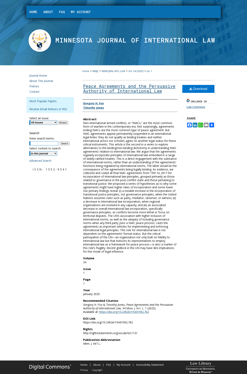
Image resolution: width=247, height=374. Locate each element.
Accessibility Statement (150, 364)
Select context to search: (45, 148)
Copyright (97, 369)
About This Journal (41, 81)
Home (85, 71)
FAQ (108, 364)
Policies (34, 86)
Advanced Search (40, 160)
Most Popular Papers (43, 101)
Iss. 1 (149, 71)
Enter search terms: (41, 138)
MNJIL (95, 71)
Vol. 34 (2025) (135, 71)
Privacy (84, 369)
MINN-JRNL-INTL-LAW (113, 71)
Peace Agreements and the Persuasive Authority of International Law (129, 88)
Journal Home (38, 75)
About (96, 364)
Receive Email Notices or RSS (48, 109)
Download (198, 88)
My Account (123, 364)
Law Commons (196, 107)
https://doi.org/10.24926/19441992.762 (124, 312)
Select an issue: (39, 118)
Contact (34, 91)
